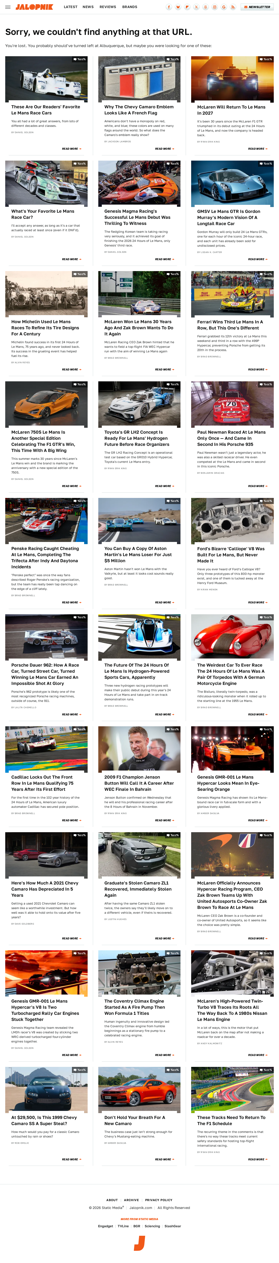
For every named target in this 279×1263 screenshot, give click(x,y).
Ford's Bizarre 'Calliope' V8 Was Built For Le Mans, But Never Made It (231, 555)
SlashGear (173, 1226)
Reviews (108, 7)
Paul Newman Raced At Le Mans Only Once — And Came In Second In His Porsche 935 (231, 438)
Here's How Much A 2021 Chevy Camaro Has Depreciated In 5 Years (44, 889)
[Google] (224, 7)
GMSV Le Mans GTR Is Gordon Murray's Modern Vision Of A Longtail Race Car (228, 217)
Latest (70, 7)
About (112, 1200)
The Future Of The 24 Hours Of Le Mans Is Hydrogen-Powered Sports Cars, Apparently (136, 671)
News (88, 7)
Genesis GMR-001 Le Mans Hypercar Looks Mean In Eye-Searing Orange (228, 783)
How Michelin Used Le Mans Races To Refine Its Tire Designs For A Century (45, 327)
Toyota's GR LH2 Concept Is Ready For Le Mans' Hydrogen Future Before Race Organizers (136, 438)
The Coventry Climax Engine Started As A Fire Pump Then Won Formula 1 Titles (134, 1007)
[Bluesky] (178, 7)
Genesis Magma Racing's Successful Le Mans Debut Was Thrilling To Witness (137, 217)
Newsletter (257, 7)
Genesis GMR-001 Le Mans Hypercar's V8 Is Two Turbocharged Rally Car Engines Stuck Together (45, 1010)
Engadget (105, 1226)
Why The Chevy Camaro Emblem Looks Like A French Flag (139, 109)
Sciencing (152, 1226)
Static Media (112, 1208)
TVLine (123, 1226)
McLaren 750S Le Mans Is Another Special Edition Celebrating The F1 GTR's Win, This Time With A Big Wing (43, 441)
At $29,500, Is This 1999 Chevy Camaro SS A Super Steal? (44, 1120)
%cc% (82, 59)
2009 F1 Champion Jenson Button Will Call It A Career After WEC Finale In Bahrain (139, 783)
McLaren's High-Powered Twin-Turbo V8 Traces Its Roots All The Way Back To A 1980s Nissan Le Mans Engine (232, 1010)
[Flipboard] (187, 7)
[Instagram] (214, 7)
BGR (136, 1226)
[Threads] (205, 7)
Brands (129, 7)
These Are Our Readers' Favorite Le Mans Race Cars (45, 109)
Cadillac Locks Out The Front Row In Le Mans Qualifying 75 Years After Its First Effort (42, 783)
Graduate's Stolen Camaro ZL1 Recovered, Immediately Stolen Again (138, 889)
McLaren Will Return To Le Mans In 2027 (231, 110)
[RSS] (233, 7)
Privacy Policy (159, 1200)
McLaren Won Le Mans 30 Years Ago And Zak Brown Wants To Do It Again (138, 327)
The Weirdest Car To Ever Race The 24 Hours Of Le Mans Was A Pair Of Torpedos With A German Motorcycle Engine (231, 674)
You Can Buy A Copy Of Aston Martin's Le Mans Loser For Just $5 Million (138, 554)
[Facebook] (169, 7)
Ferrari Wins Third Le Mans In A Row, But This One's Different (230, 325)
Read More (70, 149)
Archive (131, 1200)
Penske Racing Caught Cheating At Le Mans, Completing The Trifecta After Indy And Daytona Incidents (45, 557)
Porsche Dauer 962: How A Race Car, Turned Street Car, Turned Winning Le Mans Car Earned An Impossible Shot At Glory (45, 674)
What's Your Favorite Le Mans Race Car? (42, 214)
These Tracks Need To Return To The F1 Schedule (231, 1120)
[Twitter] (196, 7)
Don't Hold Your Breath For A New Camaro (134, 1120)
